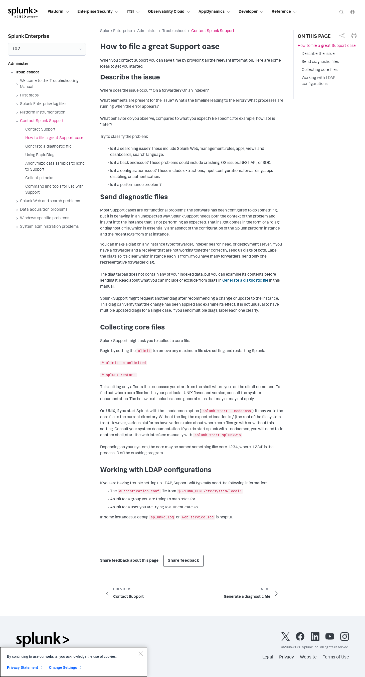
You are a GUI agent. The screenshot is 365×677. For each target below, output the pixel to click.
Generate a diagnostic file (245, 281)
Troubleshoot (174, 31)
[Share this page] (342, 36)
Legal (267, 657)
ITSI (133, 12)
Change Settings (63, 668)
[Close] (140, 653)
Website (308, 657)
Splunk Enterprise (116, 31)
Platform (58, 12)
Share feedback (183, 561)
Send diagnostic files (320, 62)
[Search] (341, 12)
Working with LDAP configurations (318, 81)
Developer (251, 12)
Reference (284, 12)
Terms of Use (336, 657)
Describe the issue (318, 54)
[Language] (352, 12)
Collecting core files (319, 70)
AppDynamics (215, 12)
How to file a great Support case (327, 46)
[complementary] (342, 36)
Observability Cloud (169, 12)
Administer (147, 31)
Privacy (286, 657)
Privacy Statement (22, 668)
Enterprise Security (98, 12)
